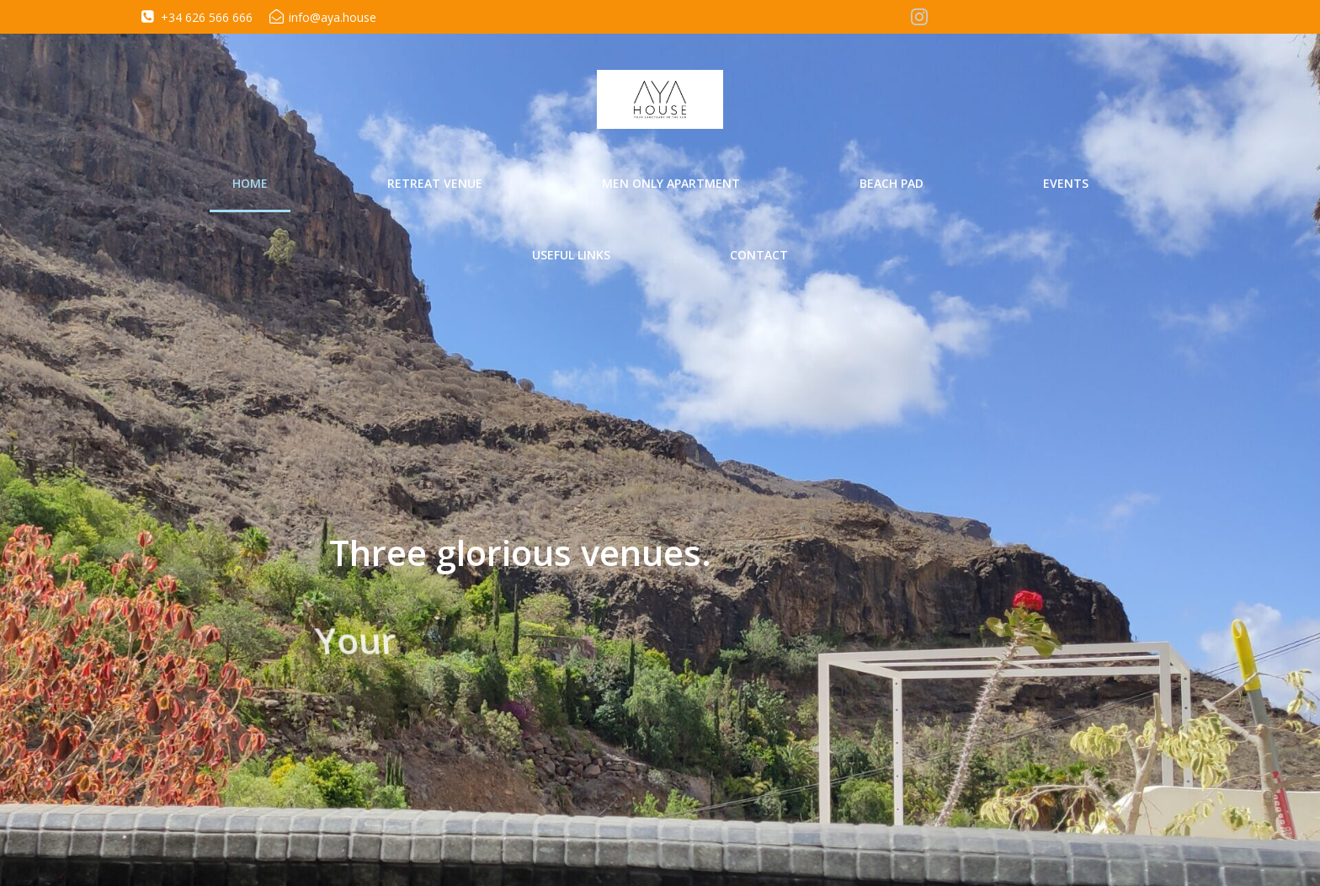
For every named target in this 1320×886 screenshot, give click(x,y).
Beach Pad (891, 183)
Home (250, 183)
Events (1065, 183)
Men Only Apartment (671, 183)
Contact (759, 255)
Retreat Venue (434, 183)
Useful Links (571, 255)
